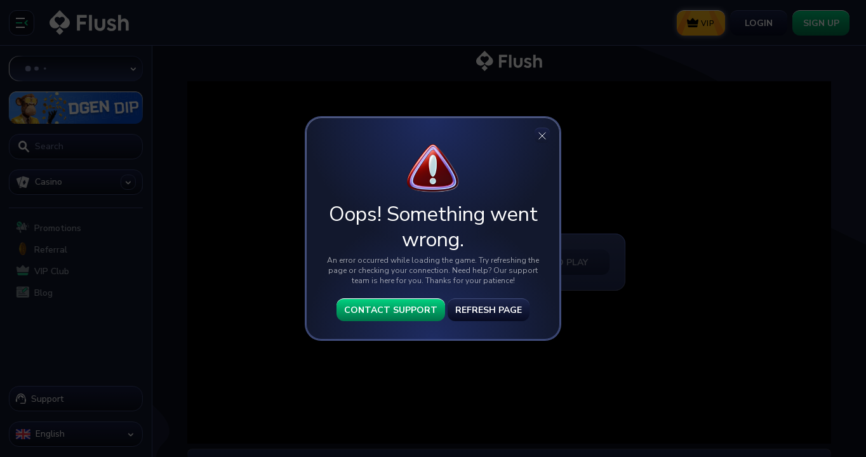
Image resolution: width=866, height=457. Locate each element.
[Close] (542, 135)
